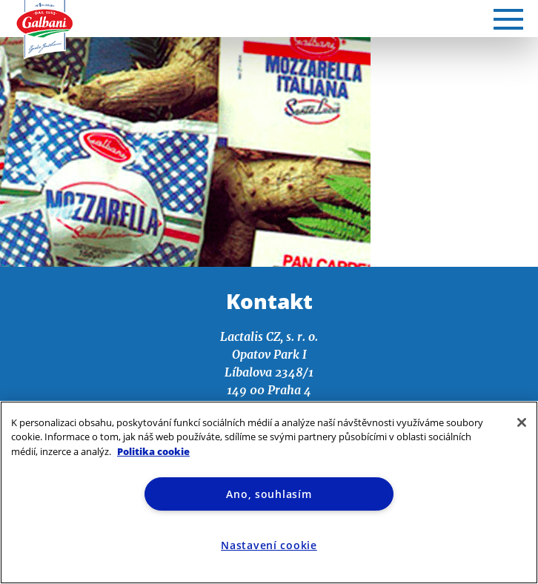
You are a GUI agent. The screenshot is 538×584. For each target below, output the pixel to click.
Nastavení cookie (269, 545)
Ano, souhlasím (268, 494)
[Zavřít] (521, 422)
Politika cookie (153, 451)
